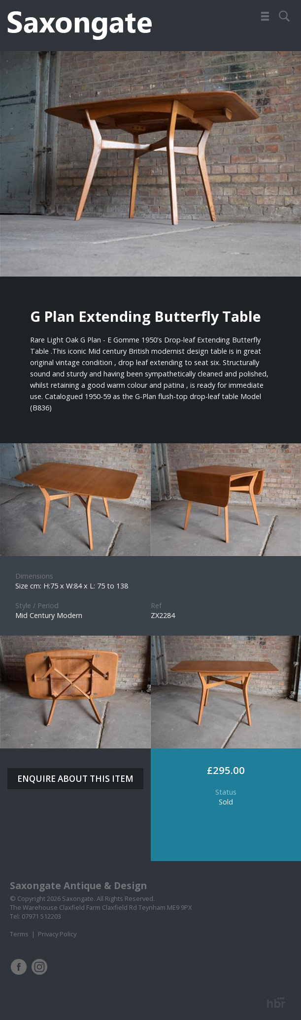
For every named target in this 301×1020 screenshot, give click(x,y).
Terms (19, 933)
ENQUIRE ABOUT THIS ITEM (75, 778)
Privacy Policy (57, 933)
